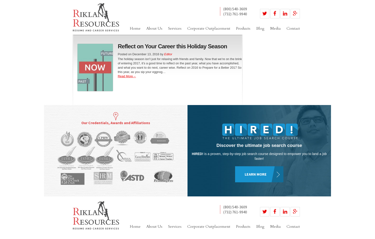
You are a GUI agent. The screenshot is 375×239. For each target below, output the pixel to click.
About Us (154, 28)
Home (135, 28)
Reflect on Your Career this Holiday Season (172, 46)
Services (175, 28)
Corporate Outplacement (208, 28)
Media (275, 28)
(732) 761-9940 (235, 14)
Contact (293, 28)
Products (243, 28)
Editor (168, 54)
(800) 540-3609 (235, 9)
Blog (260, 28)
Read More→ (127, 76)
